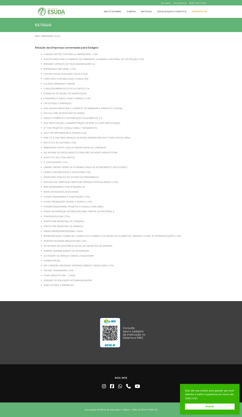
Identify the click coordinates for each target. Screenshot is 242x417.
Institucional (112, 11)
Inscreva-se (199, 11)
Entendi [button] (210, 406)
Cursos (131, 11)
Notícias (146, 11)
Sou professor (180, 3)
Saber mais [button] (191, 398)
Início (37, 36)
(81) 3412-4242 (197, 3)
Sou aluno (166, 3)
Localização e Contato (172, 11)
